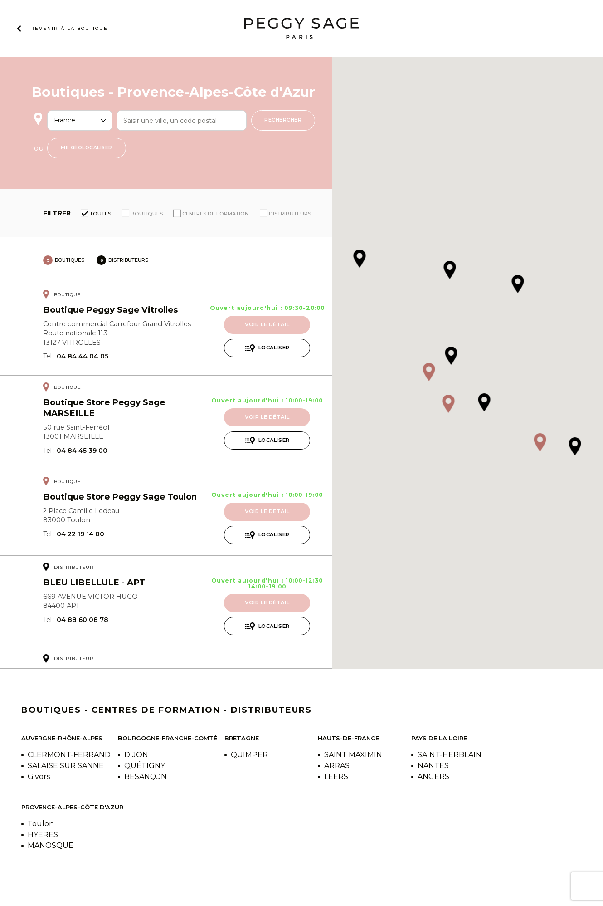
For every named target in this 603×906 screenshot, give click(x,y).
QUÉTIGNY (144, 765)
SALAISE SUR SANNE (66, 765)
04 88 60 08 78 (82, 620)
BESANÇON (145, 776)
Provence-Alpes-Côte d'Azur (72, 807)
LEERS (336, 776)
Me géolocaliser (86, 148)
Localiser (274, 347)
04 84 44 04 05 (82, 356)
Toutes (100, 214)
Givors (39, 776)
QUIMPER (249, 754)
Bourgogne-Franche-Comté (167, 738)
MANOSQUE (50, 845)
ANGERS (433, 776)
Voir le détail (267, 324)
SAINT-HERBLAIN (449, 754)
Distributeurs (290, 214)
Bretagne (241, 738)
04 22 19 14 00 (80, 534)
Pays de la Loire (439, 738)
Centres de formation (215, 214)
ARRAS (337, 765)
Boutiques (147, 214)
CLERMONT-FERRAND (69, 754)
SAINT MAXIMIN (353, 754)
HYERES (43, 834)
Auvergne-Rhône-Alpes (61, 738)
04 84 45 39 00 (82, 450)
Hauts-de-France (348, 738)
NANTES (433, 765)
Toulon (41, 823)
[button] (429, 372)
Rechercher (283, 120)
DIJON (136, 754)
